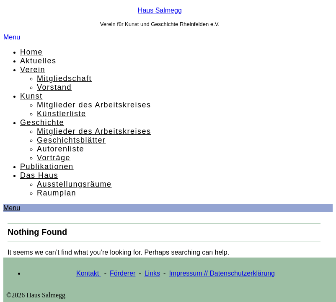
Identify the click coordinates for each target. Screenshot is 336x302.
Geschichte (42, 122)
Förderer (122, 273)
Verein (32, 69)
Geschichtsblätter (71, 140)
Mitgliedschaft (64, 78)
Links (152, 273)
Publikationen (47, 166)
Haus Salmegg (160, 10)
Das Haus (39, 175)
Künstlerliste (61, 113)
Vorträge (53, 158)
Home (31, 52)
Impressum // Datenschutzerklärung (222, 273)
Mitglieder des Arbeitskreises (94, 105)
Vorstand (54, 87)
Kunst (31, 96)
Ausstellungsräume (74, 184)
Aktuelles (38, 61)
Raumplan (56, 193)
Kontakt (88, 273)
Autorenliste (60, 149)
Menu (11, 37)
